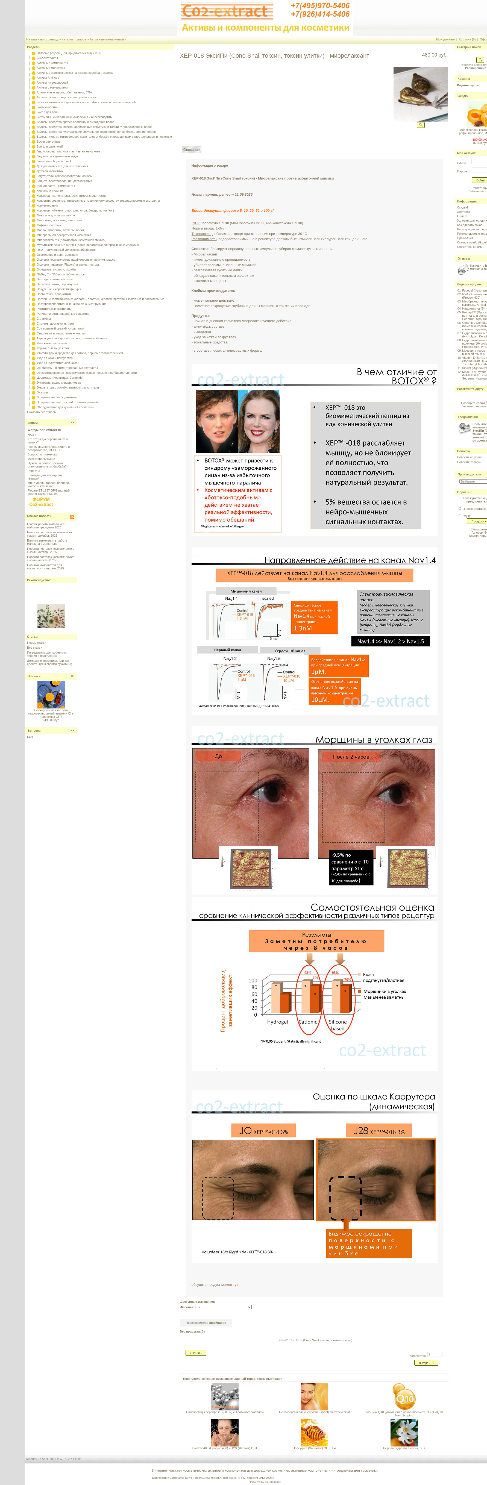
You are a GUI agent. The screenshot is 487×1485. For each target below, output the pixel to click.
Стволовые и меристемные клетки (61, 333)
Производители (469, 474)
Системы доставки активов (55, 323)
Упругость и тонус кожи (53, 348)
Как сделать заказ (469, 225)
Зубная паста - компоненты (56, 185)
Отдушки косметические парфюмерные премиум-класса (76, 259)
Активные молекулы (51, 67)
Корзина (464, 78)
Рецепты (34, 470)
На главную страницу (42, 39)
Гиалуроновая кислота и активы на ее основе (68, 151)
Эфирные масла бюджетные (57, 397)
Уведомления (468, 417)
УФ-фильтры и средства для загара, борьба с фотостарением (80, 353)
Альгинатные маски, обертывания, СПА (64, 92)
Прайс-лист (465, 238)
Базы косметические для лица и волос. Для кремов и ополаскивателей (86, 102)
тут (235, 1285)
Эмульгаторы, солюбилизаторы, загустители (68, 387)
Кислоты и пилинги (50, 190)
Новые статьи (36, 642)
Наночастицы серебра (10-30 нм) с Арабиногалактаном (224, 1412)
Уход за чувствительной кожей (58, 362)
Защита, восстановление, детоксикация (64, 181)
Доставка (463, 211)
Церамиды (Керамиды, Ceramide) (60, 377)
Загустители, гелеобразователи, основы (64, 176)
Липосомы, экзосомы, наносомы (59, 220)
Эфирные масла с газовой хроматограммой (67, 402)
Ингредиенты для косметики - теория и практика (47, 654)
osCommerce (273, 1481)
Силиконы (44, 318)
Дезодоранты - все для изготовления (62, 166)
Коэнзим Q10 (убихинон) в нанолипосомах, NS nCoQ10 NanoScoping (404, 1413)
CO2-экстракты (47, 58)
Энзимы (42, 392)
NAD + (32, 434)
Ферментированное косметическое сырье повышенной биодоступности (87, 372)
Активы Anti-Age (48, 77)
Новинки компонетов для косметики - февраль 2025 (45, 566)
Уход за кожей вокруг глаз (54, 358)
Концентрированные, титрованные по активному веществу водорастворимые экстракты (98, 200)
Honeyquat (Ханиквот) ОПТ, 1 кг (314, 1448)
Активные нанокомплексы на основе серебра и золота (75, 72)
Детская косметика (50, 171)
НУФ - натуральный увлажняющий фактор (66, 249)
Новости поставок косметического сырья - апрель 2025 (50, 558)
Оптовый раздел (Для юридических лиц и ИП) (69, 53)
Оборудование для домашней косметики (65, 407)
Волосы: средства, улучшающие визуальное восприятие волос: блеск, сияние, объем (96, 131)
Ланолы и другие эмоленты (56, 215)
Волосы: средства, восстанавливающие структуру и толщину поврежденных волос (94, 126)
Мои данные (445, 39)
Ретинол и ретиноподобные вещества (63, 313)
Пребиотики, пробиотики (54, 294)
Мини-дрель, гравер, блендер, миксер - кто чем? (49, 484)
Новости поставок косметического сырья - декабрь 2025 (50, 534)
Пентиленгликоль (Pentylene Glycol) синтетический (314, 1412)
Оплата (462, 216)
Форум (33, 422)
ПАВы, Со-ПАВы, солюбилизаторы (61, 274)
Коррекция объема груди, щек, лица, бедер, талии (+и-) (75, 210)
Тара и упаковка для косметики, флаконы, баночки (72, 338)
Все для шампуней (50, 146)
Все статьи (34, 647)
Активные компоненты (107, 39)
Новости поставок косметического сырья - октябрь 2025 (50, 550)
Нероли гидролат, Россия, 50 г (404, 1448)
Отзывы (464, 258)
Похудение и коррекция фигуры (59, 289)
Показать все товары (41, 412)
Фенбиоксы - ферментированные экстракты (67, 367)
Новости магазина (469, 457)
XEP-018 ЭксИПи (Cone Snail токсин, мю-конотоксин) (315, 1340)
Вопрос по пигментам (43, 454)
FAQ (30, 737)
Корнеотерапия (47, 205)
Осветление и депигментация (57, 254)
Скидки (463, 96)
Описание (191, 150)
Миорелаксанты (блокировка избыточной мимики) (71, 240)
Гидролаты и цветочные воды (57, 156)
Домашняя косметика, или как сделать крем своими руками (48, 662)
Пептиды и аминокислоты (55, 279)
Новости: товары (469, 462)
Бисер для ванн (47, 112)
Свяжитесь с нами (470, 246)
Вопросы (34, 730)
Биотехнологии (47, 107)
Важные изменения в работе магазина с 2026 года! (47, 542)
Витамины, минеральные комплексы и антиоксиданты (74, 117)
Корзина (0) (467, 39)
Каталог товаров (73, 39)
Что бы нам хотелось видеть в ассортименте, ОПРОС (49, 448)
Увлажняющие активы (52, 343)
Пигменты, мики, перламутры (57, 284)
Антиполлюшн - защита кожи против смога (66, 97)
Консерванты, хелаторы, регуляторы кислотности (71, 195)
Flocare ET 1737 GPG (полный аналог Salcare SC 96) (49, 492)
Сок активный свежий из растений (60, 328)
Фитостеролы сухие (41, 458)
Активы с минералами (52, 87)
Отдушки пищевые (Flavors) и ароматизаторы (68, 264)
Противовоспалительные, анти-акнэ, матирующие (71, 303)
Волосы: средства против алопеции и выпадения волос (75, 121)
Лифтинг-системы (49, 225)
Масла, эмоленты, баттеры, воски (60, 230)
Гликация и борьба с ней (54, 161)
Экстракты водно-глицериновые (59, 382)
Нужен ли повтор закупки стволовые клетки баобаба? (47, 464)
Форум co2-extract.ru (44, 430)
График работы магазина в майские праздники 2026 (45, 525)
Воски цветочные (48, 141)
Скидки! (462, 207)
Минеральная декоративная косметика (64, 235)
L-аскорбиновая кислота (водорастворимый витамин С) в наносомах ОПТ (51, 713)
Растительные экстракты (54, 308)
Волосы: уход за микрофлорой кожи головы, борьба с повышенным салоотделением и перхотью (104, 136)
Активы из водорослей (52, 82)
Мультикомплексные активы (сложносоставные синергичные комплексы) (88, 244)
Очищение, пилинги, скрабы (56, 269)
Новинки (34, 676)
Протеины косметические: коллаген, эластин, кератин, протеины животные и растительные (100, 299)
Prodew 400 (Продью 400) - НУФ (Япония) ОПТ (224, 1448)
